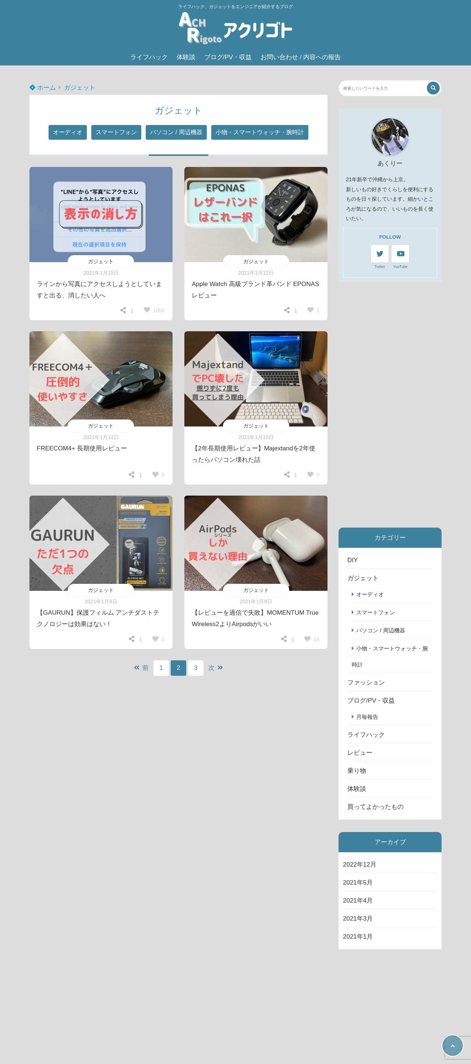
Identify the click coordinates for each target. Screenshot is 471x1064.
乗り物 (356, 770)
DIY (352, 560)
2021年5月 (358, 882)
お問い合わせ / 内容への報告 (301, 57)
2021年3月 (358, 918)
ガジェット (79, 87)
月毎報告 (367, 717)
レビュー (359, 752)
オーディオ (67, 132)
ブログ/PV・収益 (228, 57)
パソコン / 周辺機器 (176, 132)
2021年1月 (358, 936)
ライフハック (149, 57)
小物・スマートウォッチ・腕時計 (260, 132)
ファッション (366, 682)
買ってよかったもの (375, 806)
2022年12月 (359, 864)
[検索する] (433, 88)
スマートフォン (116, 132)
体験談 (186, 57)
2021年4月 (358, 900)
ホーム (42, 87)
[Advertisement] (390, 404)
